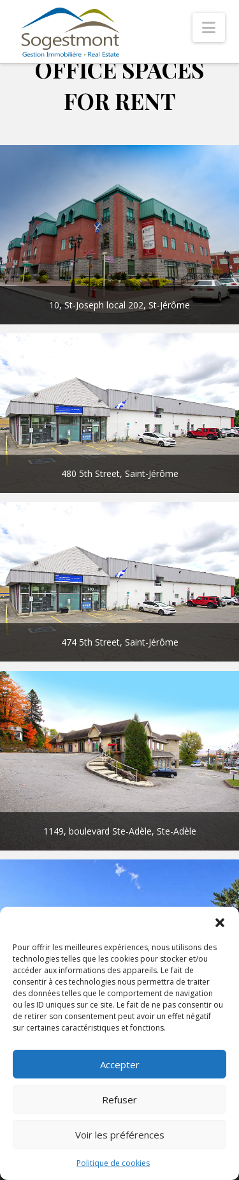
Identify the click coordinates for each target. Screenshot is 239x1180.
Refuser (119, 1099)
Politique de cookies (113, 1163)
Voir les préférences (119, 1134)
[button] (220, 922)
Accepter (120, 1064)
